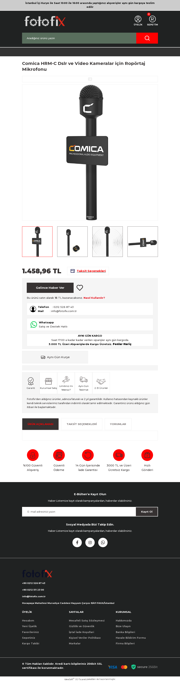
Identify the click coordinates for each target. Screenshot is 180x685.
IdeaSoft (69, 682)
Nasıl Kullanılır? (94, 299)
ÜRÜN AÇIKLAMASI (40, 426)
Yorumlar (118, 426)
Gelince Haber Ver (50, 290)
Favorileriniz (30, 635)
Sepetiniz (28, 640)
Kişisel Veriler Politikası (85, 640)
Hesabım (28, 623)
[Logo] (44, 21)
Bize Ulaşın (123, 629)
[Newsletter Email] (90, 514)
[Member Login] (137, 21)
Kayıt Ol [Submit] (146, 513)
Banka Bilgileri (125, 635)
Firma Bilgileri (125, 646)
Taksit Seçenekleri (82, 426)
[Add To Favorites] (80, 290)
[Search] (90, 38)
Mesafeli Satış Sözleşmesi (87, 623)
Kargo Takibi (30, 646)
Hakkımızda (124, 623)
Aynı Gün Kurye (58, 359)
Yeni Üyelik (29, 629)
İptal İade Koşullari (81, 635)
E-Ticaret (81, 682)
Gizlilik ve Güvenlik (81, 629)
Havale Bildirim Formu (131, 640)
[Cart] (152, 21)
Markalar (75, 646)
